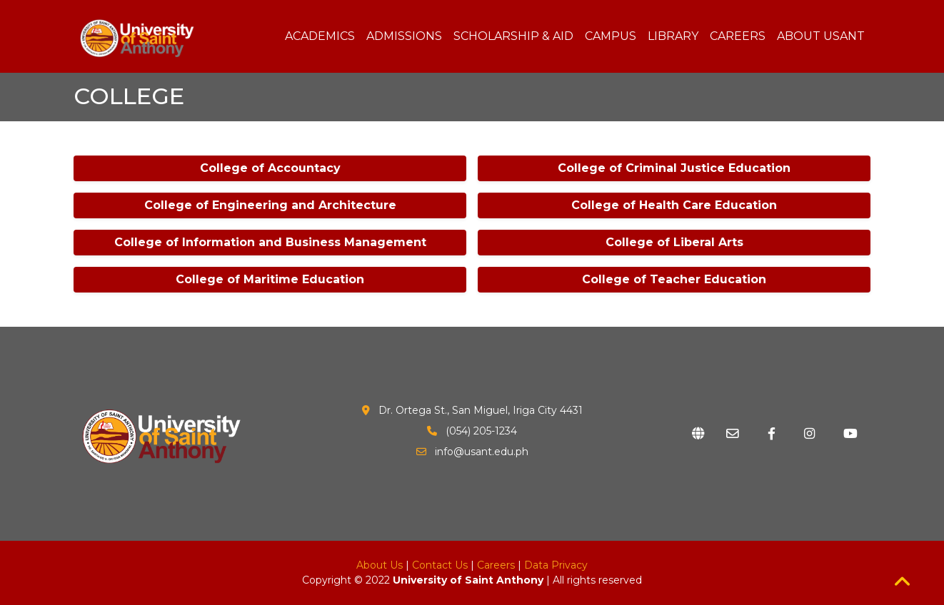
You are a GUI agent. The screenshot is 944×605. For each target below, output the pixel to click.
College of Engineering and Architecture (270, 205)
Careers (496, 565)
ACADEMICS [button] (320, 36)
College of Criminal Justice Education (674, 168)
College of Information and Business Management (270, 242)
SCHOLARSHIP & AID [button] (513, 36)
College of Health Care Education (674, 205)
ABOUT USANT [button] (821, 36)
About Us (379, 565)
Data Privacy (556, 565)
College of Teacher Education (674, 279)
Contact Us (440, 565)
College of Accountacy (270, 168)
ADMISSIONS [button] (404, 36)
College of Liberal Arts (674, 242)
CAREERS (737, 36)
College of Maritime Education (270, 279)
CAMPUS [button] (610, 36)
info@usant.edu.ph (481, 451)
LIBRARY (673, 36)
